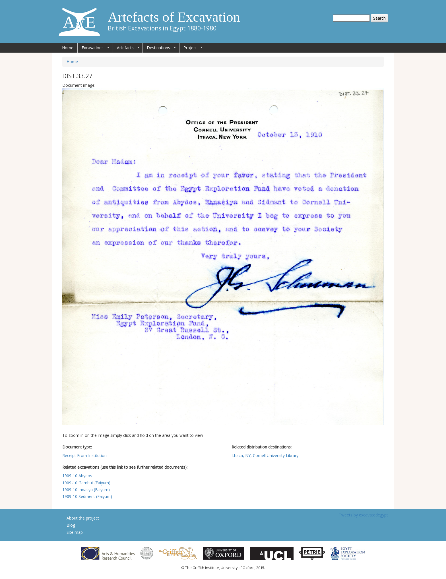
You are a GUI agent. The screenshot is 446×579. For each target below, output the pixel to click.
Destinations (159, 48)
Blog (71, 525)
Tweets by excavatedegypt (363, 515)
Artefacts (126, 48)
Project (191, 48)
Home (67, 47)
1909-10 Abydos (77, 475)
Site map (75, 532)
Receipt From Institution (84, 455)
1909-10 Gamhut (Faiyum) (86, 482)
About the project (83, 518)
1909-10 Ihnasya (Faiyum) (86, 489)
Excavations (94, 48)
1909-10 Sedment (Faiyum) (87, 496)
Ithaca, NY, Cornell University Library (265, 455)
